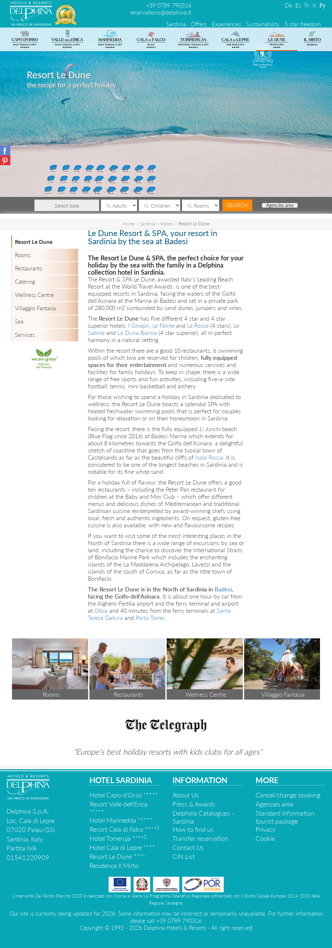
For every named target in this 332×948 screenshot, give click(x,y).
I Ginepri (138, 325)
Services (25, 334)
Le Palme (163, 325)
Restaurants (28, 268)
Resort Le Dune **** (117, 856)
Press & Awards (193, 804)
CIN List (183, 856)
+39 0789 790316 (168, 5)
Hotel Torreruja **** (118, 838)
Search (237, 205)
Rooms (22, 255)
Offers (199, 24)
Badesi (223, 589)
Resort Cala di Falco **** (124, 829)
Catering (25, 281)
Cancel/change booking (287, 795)
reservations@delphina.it (160, 12)
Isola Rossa (209, 457)
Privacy (265, 829)
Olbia (101, 610)
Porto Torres (150, 617)
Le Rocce (198, 325)
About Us (185, 795)
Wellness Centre (34, 294)
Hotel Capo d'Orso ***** (123, 795)
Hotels (166, 223)
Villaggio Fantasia (35, 308)
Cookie (265, 838)
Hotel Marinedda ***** (120, 820)
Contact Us (188, 847)
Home (129, 223)
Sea (19, 321)
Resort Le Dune (34, 241)
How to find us (193, 829)
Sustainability (262, 24)
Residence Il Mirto (113, 865)
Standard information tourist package (284, 817)
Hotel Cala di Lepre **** (122, 847)
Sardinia (176, 24)
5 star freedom (302, 24)
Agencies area (279, 205)
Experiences (226, 24)
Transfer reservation (200, 838)
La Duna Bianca (137, 332)
